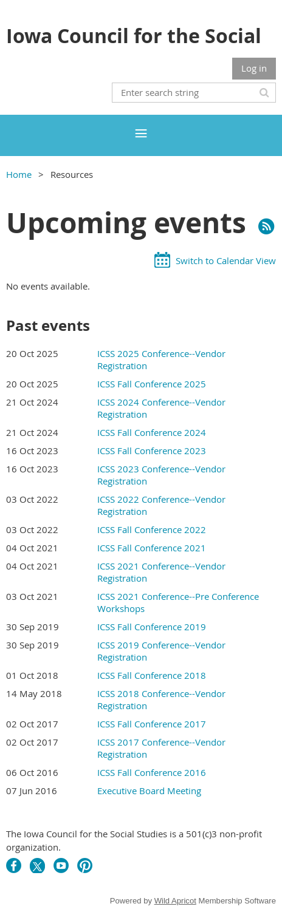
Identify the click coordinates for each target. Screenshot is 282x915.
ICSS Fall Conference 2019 (151, 627)
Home (19, 174)
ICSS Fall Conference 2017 (151, 724)
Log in (254, 68)
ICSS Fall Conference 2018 (151, 675)
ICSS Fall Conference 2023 (151, 450)
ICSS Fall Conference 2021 (151, 548)
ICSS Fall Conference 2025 (151, 384)
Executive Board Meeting (149, 790)
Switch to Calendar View (226, 260)
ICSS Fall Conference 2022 (151, 529)
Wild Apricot (175, 900)
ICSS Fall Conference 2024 (151, 432)
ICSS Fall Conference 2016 (151, 772)
